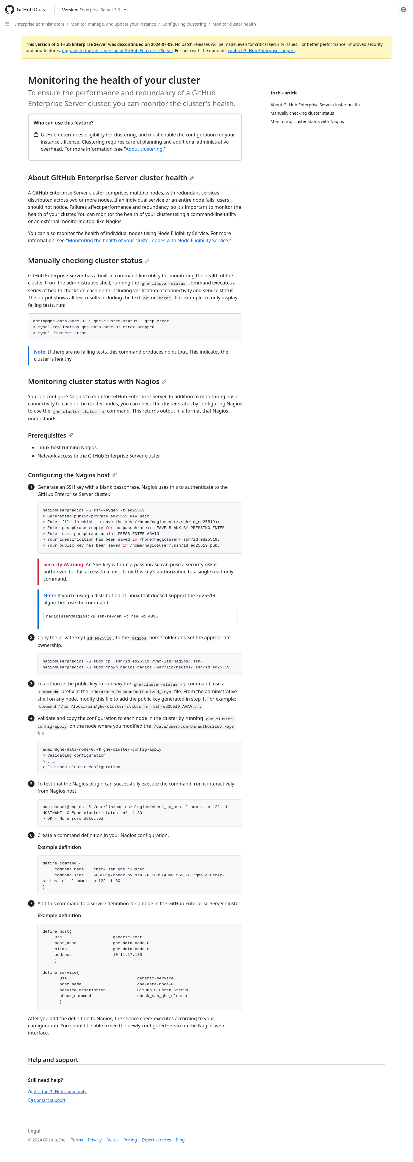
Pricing (130, 1140)
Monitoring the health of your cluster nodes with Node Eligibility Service (148, 240)
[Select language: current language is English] (403, 9)
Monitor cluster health (234, 24)
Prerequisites (50, 435)
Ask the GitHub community (57, 1091)
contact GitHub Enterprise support (261, 50)
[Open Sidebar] (7, 24)
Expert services (156, 1140)
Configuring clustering (184, 24)
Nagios (77, 396)
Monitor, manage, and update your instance (113, 24)
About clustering (144, 149)
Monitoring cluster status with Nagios (97, 381)
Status (113, 1140)
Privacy (95, 1140)
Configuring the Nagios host (72, 475)
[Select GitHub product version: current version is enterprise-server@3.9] (94, 9)
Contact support (46, 1100)
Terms (77, 1140)
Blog (180, 1140)
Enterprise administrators (39, 24)
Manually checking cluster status (88, 260)
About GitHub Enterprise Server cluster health (111, 177)
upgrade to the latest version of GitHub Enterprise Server (117, 50)
